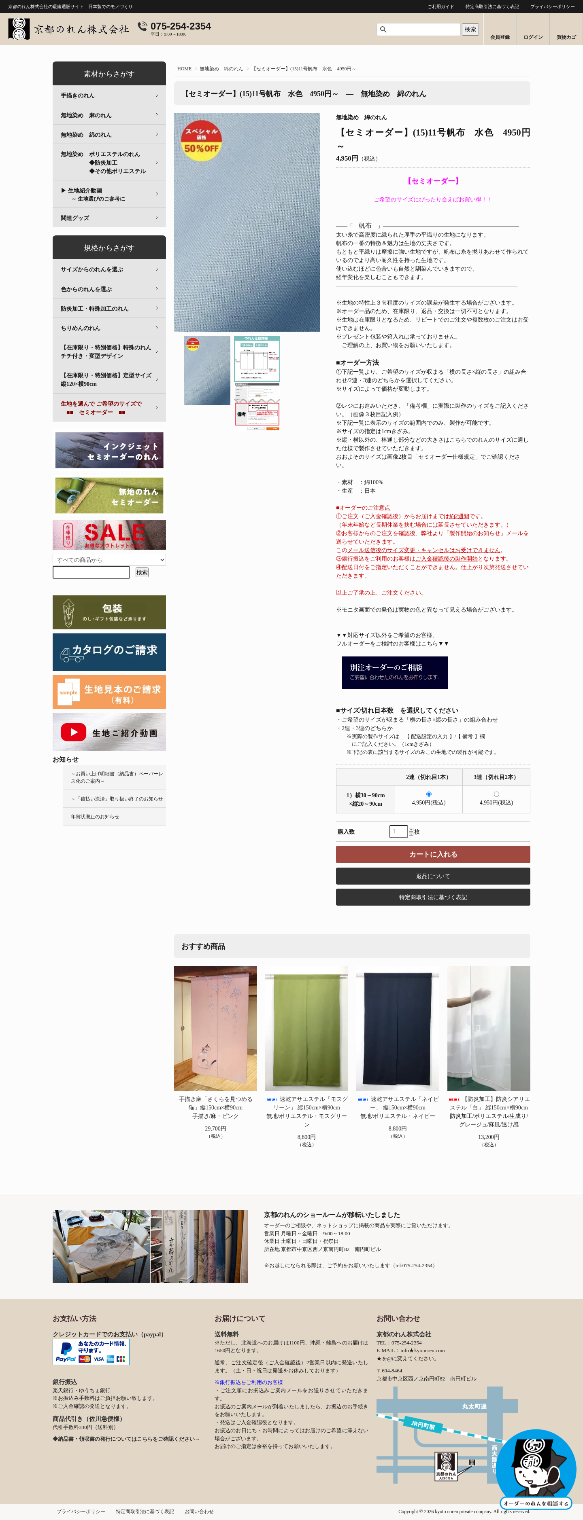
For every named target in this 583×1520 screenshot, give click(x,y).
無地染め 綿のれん (221, 69)
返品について (433, 876)
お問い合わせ (199, 1511)
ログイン (533, 37)
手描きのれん (78, 96)
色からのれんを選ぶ (86, 289)
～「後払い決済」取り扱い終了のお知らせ (117, 799)
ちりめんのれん (80, 328)
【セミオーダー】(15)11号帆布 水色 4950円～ (304, 69)
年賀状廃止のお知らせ (95, 816)
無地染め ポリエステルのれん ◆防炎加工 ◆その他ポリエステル (113, 162)
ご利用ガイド (441, 6)
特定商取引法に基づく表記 (492, 6)
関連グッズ (75, 218)
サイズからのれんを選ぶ (92, 270)
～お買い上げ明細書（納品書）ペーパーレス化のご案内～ (117, 777)
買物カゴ (566, 37)
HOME (184, 69)
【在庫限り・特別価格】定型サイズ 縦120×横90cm (112, 380)
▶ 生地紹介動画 (93, 195)
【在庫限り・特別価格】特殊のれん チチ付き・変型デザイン (112, 352)
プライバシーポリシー (552, 6)
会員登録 (500, 37)
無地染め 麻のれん (86, 115)
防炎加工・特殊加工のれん (95, 309)
